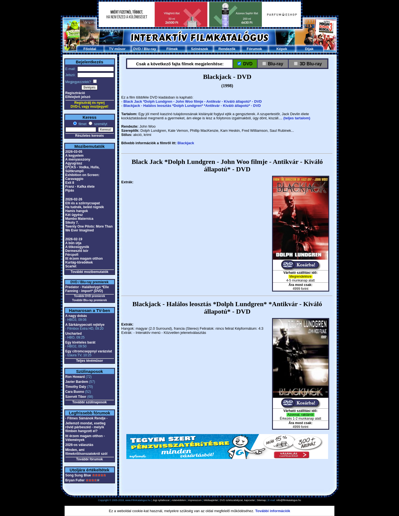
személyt (100, 124)
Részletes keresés (89, 136)
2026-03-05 (73, 152)
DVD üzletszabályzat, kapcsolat (237, 500)
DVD (136, 49)
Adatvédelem (179, 500)
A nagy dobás (76, 316)
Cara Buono (74, 392)
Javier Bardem (76, 382)
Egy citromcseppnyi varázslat (88, 351)
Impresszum (195, 500)
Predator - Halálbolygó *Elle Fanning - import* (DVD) (87, 289)
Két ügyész (74, 215)
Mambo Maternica (79, 219)
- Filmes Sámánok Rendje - (86, 418)
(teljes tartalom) (296, 118)
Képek (281, 49)
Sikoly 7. (72, 223)
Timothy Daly (75, 387)
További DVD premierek (89, 296)
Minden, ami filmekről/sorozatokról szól (86, 452)
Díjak (309, 49)
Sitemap (261, 500)
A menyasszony (77, 159)
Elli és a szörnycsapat (82, 203)
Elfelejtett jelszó (78, 97)
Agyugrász (73, 163)
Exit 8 (69, 183)
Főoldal (89, 49)
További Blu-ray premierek (89, 300)
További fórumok (89, 459)
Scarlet (70, 266)
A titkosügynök (77, 247)
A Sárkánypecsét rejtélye (85, 325)
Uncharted (73, 334)
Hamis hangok (76, 211)
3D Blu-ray (310, 63)
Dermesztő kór (76, 251)
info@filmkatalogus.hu (289, 500)
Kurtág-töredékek (79, 262)
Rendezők (226, 49)
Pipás (69, 190)
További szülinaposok (89, 402)
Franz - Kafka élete (80, 187)
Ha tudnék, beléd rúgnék (84, 207)
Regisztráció (75, 93)
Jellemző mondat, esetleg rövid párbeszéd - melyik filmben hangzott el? (85, 427)
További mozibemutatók (89, 272)
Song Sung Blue (78, 475)
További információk (272, 511)
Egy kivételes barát (80, 342)
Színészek (199, 49)
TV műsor (117, 49)
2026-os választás (79, 445)
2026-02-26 (73, 199)
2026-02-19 (73, 239)
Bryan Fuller (75, 480)
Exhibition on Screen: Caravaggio (82, 177)
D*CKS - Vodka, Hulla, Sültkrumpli (82, 169)
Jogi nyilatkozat (161, 500)
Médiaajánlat (211, 500)
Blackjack (185, 143)
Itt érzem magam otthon (84, 258)
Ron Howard (75, 377)
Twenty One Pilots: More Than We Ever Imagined (89, 228)
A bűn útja (73, 243)
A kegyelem (74, 156)
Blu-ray (150, 49)
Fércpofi (71, 255)
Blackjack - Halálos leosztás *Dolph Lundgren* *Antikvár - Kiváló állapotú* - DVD (192, 106)
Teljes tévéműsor (89, 361)
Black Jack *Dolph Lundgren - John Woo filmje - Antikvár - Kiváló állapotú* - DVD (192, 101)
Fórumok (254, 49)
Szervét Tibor (75, 397)
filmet (82, 124)
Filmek (172, 49)
